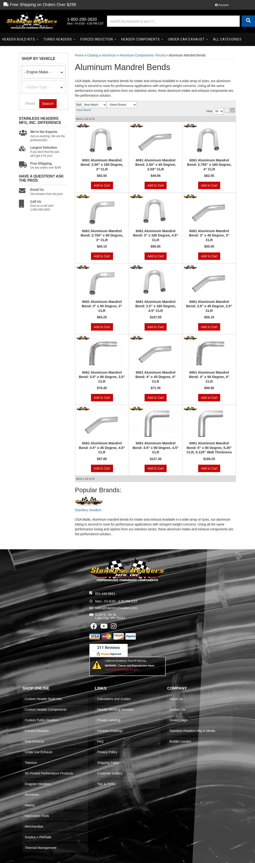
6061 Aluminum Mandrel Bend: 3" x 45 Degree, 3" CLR (209, 235)
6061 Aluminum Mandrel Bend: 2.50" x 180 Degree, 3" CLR (102, 164)
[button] (181, 21)
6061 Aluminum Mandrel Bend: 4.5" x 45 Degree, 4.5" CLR (102, 447)
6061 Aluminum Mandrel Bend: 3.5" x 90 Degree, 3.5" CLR (102, 376)
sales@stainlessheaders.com (116, 608)
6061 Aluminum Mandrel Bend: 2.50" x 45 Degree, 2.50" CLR (155, 164)
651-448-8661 (105, 594)
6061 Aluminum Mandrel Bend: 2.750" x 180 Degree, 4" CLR (209, 164)
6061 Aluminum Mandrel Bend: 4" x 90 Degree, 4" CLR (209, 376)
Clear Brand (83, 110)
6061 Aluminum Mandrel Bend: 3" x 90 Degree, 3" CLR (102, 306)
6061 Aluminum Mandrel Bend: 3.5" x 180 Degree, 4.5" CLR (155, 306)
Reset (30, 103)
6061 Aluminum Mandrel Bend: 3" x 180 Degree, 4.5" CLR (155, 235)
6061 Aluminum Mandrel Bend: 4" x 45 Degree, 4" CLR (156, 376)
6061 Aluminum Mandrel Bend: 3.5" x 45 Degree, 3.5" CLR (209, 306)
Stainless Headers (88, 510)
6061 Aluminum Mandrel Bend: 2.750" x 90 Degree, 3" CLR (102, 235)
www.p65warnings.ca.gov (122, 669)
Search (48, 104)
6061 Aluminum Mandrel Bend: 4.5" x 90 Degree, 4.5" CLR (156, 447)
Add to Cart (102, 185)
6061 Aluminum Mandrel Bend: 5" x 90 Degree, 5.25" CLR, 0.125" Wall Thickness (209, 447)
